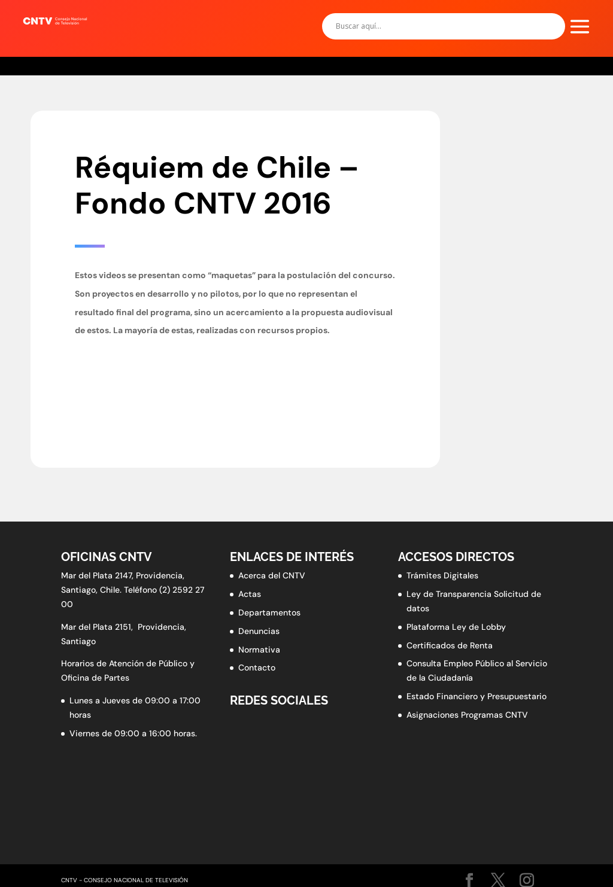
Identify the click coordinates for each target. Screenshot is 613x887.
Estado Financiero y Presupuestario (476, 696)
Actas (249, 594)
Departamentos (269, 612)
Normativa (259, 649)
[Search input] (438, 26)
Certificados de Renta (449, 645)
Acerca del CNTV (271, 575)
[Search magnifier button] (552, 26)
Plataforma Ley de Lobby (456, 626)
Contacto (256, 667)
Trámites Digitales (442, 575)
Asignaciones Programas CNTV (467, 714)
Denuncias (259, 631)
